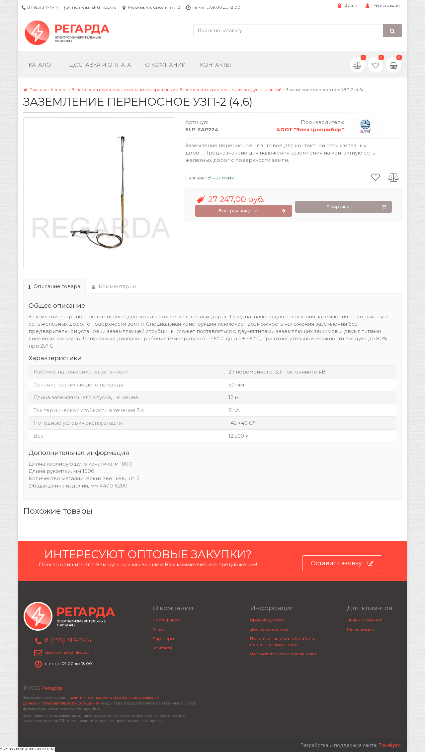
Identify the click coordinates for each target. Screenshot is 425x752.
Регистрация (383, 5)
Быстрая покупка (252, 211)
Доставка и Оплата (100, 65)
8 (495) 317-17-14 (43, 7)
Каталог (41, 65)
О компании (165, 65)
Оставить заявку (342, 563)
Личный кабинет (364, 619)
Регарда (51, 688)
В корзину (356, 207)
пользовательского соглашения (70, 703)
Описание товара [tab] (54, 286)
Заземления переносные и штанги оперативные (123, 89)
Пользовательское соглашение (283, 653)
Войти (347, 5)
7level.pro (390, 745)
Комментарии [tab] (114, 286)
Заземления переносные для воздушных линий (231, 89)
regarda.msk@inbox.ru (94, 7)
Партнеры (163, 638)
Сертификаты (167, 619)
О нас (159, 629)
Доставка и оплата (269, 629)
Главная (34, 89)
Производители (267, 619)
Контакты (215, 65)
